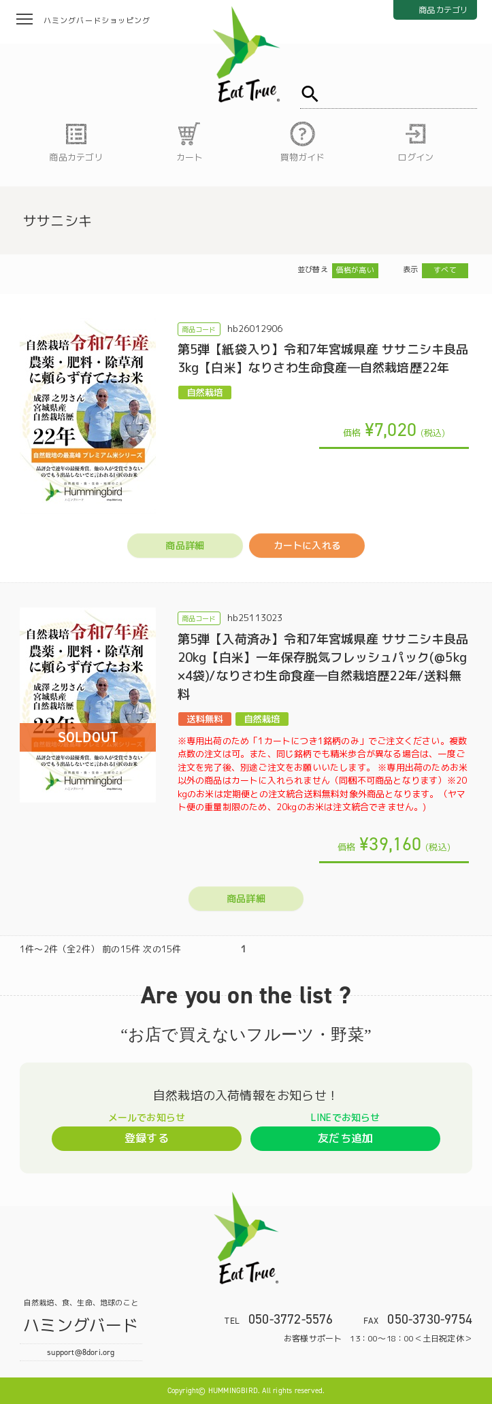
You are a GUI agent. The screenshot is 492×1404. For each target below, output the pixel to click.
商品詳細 (184, 545)
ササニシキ (57, 220)
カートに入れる (307, 545)
